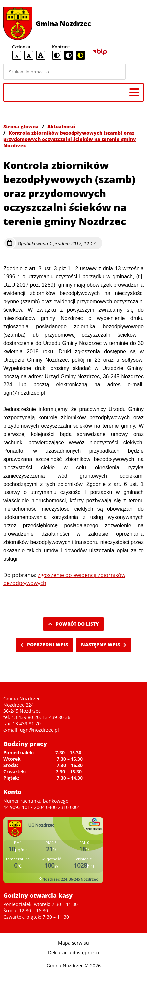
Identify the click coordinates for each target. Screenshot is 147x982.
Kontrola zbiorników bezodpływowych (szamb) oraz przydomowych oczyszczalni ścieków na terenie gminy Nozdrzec (69, 139)
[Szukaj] (136, 72)
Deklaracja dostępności (73, 952)
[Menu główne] (134, 92)
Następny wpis (103, 644)
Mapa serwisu (73, 943)
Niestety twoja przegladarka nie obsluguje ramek (53, 850)
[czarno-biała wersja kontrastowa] (68, 55)
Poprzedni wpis (44, 644)
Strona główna (21, 126)
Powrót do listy (73, 624)
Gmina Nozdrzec (63, 23)
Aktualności (61, 126)
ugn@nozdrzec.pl (39, 730)
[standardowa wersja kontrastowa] (56, 55)
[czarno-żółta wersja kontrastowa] (80, 55)
